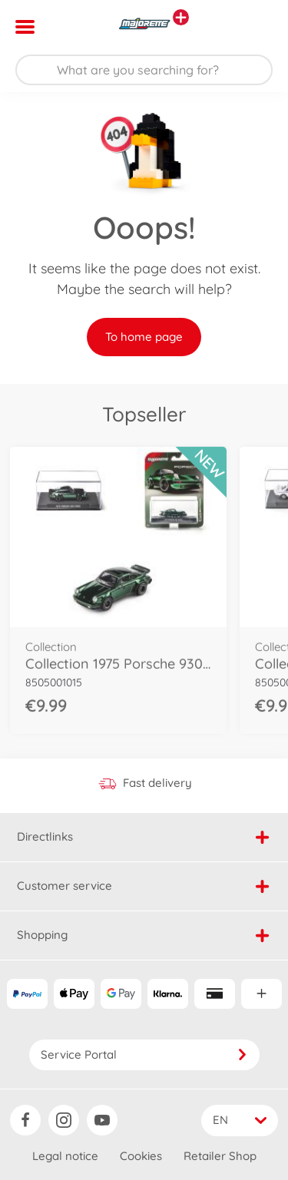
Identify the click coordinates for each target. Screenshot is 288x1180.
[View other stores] (181, 17)
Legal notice (65, 1156)
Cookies (141, 1156)
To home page (144, 336)
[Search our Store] (144, 70)
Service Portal (144, 1054)
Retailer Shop (220, 1156)
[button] (254, 27)
